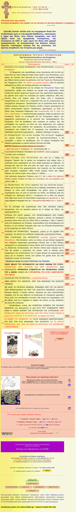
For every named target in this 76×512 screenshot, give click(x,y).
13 (3, 302)
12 (3, 283)
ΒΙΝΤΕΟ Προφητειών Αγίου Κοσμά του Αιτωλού (24, 146)
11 (3, 278)
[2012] (38, 501)
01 (3, 100)
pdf (69, 384)
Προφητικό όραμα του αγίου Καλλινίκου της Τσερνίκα (27, 261)
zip (52, 419)
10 (3, 270)
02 (3, 142)
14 (3, 323)
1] (36, 501)
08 (3, 233)
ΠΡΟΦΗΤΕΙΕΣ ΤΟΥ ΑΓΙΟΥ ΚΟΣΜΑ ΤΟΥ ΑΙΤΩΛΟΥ (31, 135)
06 (3, 209)
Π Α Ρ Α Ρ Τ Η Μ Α (37, 365)
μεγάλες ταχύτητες (27, 414)
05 (3, 194)
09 (3, 249)
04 (3, 170)
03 (3, 153)
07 (3, 222)
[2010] (31, 501)
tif (69, 380)
